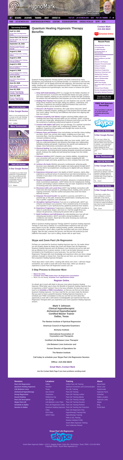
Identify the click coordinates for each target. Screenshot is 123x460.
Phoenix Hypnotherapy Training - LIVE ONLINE (17, 98)
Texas (48, 389)
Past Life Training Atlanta (75, 397)
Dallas (48, 384)
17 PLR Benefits (99, 47)
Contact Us (56, 18)
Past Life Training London (75, 394)
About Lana (101, 387)
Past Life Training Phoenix (75, 405)
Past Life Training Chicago (75, 399)
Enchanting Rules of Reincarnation (101, 52)
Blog (103, 21)
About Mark (101, 384)
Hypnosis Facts (102, 392)
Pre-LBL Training (72, 389)
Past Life (71, 18)
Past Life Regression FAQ (75, 410)
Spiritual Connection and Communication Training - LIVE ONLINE (19, 47)
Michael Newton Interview (102, 45)
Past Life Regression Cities (55, 405)
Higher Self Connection (102, 76)
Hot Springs (50, 399)
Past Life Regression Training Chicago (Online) (18, 60)
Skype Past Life (20, 402)
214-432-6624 (104, 29)
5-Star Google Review (18, 111)
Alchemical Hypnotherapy (24, 392)
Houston (48, 387)
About (46, 18)
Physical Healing (100, 80)
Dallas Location (102, 397)
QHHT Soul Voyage (100, 82)
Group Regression (21, 394)
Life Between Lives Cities (54, 402)
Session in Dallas (21, 407)
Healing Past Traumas (101, 74)
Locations (56, 21)
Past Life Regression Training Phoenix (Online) (18, 67)
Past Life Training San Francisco (77, 407)
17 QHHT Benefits (100, 49)
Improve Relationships (101, 78)
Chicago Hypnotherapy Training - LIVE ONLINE (17, 92)
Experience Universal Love (103, 72)
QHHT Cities (50, 415)
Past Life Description (22, 399)
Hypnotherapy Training (74, 415)
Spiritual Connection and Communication (80, 387)
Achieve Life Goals (100, 56)
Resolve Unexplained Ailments (104, 90)
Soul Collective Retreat (74, 425)
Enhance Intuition (100, 68)
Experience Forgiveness (102, 70)
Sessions (18, 18)
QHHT (92, 18)
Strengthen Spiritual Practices (104, 92)
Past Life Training (102, 18)
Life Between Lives (22, 21)
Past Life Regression (22, 384)
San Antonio (50, 392)
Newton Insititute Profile (74, 420)
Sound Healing (20, 397)
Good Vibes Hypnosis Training (76, 423)
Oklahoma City (51, 397)
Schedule (100, 394)
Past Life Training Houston (75, 402)
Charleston (49, 394)
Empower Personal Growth (103, 64)
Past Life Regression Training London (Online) (18, 73)
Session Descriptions (69, 21)
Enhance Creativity (100, 66)
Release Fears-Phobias (101, 88)
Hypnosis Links (102, 399)
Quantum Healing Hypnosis (40, 21)
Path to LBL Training (73, 418)
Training (38, 18)
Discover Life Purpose (101, 62)
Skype (97, 21)
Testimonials (101, 389)
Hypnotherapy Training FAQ (76, 412)
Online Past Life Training (74, 384)
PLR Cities (49, 412)
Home (11, 21)
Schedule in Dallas (86, 21)
